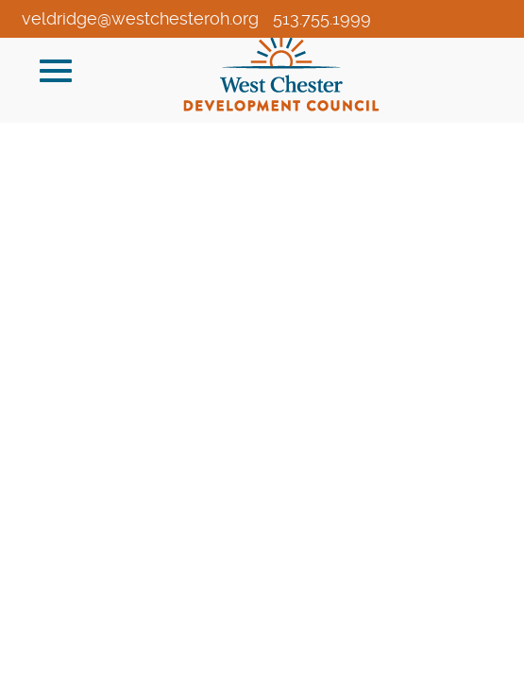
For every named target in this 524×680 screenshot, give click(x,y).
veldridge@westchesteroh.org (140, 18)
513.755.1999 (322, 18)
